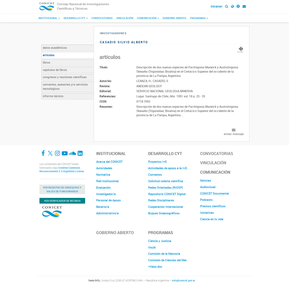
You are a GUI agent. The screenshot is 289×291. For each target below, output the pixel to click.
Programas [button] (199, 18)
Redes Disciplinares (161, 200)
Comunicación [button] (148, 18)
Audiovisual (207, 187)
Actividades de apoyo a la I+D (167, 168)
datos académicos (55, 48)
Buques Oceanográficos (164, 213)
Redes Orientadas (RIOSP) (165, 188)
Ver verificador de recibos (62, 200)
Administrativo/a (107, 213)
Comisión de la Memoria (164, 254)
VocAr (152, 247)
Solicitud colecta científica (165, 181)
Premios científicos (212, 206)
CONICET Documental (214, 193)
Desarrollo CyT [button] (76, 18)
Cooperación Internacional (165, 207)
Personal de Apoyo (108, 200)
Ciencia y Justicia (159, 241)
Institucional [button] (49, 18)
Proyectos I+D (157, 162)
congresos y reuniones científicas (65, 77)
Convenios (155, 175)
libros (46, 62)
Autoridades (104, 168)
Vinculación (124, 18)
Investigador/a (106, 194)
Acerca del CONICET (109, 162)
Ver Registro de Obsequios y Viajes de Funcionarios (62, 189)
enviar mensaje (234, 134)
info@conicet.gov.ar (183, 280)
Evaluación (103, 188)
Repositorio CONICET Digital (167, 194)
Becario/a (102, 207)
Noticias (205, 180)
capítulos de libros (55, 70)
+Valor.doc (155, 267)
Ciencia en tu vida (211, 219)
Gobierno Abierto (174, 18)
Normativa (103, 175)
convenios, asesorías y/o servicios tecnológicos (65, 86)
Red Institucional (107, 181)
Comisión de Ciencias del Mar (167, 260)
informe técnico (53, 96)
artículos (48, 55)
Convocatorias (102, 18)
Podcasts (206, 200)
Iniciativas (207, 213)
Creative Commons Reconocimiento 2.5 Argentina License (61, 169)
